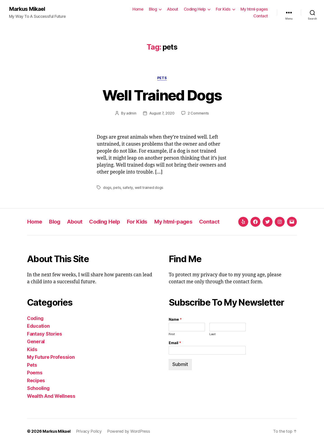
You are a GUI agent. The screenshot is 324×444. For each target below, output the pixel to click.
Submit (180, 364)
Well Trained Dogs (162, 95)
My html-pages (254, 9)
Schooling (38, 388)
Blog (153, 9)
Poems (35, 372)
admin (131, 113)
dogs (107, 187)
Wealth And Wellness (51, 396)
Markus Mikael (27, 9)
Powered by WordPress (128, 431)
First (172, 334)
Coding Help (195, 9)
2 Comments (198, 113)
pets (117, 187)
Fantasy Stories (44, 334)
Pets (162, 78)
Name (175, 319)
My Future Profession (51, 357)
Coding (35, 318)
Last (212, 334)
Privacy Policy (89, 431)
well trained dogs (149, 187)
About (172, 9)
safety (128, 187)
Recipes (36, 380)
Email (175, 343)
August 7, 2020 (162, 113)
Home (138, 9)
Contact (260, 16)
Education (38, 326)
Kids (32, 349)
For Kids (223, 9)
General (36, 341)
